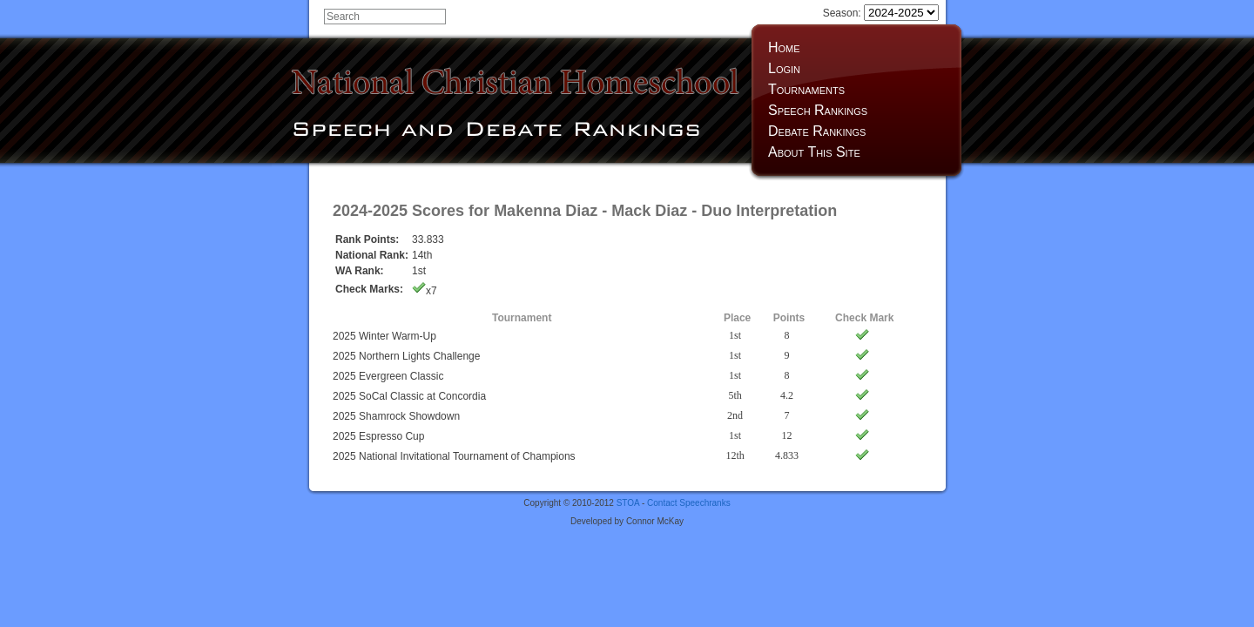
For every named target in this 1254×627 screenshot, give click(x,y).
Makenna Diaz (545, 210)
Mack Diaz (649, 210)
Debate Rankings (817, 131)
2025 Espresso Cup (378, 436)
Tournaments (806, 89)
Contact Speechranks (689, 503)
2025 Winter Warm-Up (384, 336)
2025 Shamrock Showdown (396, 416)
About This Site (814, 152)
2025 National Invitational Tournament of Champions (454, 456)
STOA (628, 503)
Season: (881, 13)
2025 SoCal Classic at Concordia (409, 396)
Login (784, 68)
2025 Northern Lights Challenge (406, 356)
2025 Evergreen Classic (388, 376)
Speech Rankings (817, 110)
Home (784, 47)
